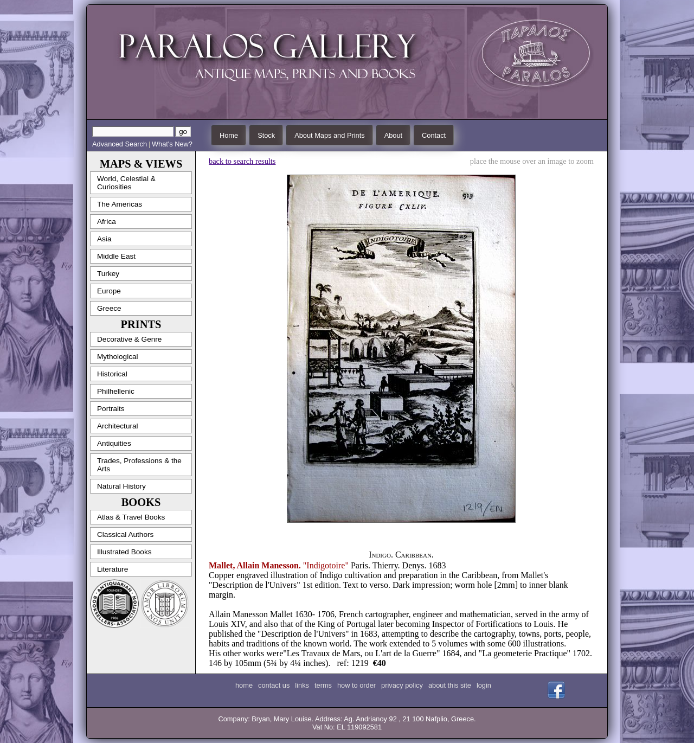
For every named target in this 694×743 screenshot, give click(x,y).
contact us (274, 685)
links (302, 685)
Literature (112, 569)
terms (323, 685)
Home (229, 135)
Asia (104, 239)
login (484, 685)
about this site (449, 685)
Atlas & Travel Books (131, 517)
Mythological (117, 357)
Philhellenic (115, 391)
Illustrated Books (124, 552)
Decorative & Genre (129, 339)
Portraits (111, 409)
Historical (112, 374)
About (393, 135)
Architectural (117, 426)
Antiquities (114, 443)
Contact (434, 135)
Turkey (108, 274)
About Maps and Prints (329, 135)
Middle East (116, 256)
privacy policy (402, 685)
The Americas (119, 204)
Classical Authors (125, 534)
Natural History (121, 486)
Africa (106, 221)
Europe (109, 291)
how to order (356, 685)
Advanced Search (119, 144)
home (244, 685)
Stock (266, 135)
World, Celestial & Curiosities (126, 183)
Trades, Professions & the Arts (139, 465)
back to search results (242, 161)
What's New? (172, 144)
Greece (109, 308)
